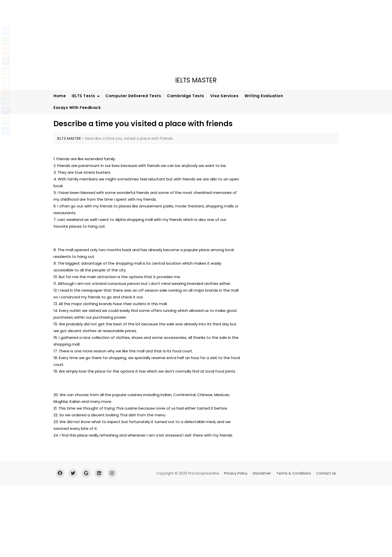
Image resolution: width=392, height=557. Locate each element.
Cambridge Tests (185, 95)
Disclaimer (262, 473)
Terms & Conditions (293, 473)
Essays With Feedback (77, 107)
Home (60, 95)
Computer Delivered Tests (133, 95)
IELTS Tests (83, 95)
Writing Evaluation (263, 95)
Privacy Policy (236, 473)
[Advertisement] (151, 35)
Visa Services (224, 95)
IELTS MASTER (196, 80)
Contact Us (326, 473)
